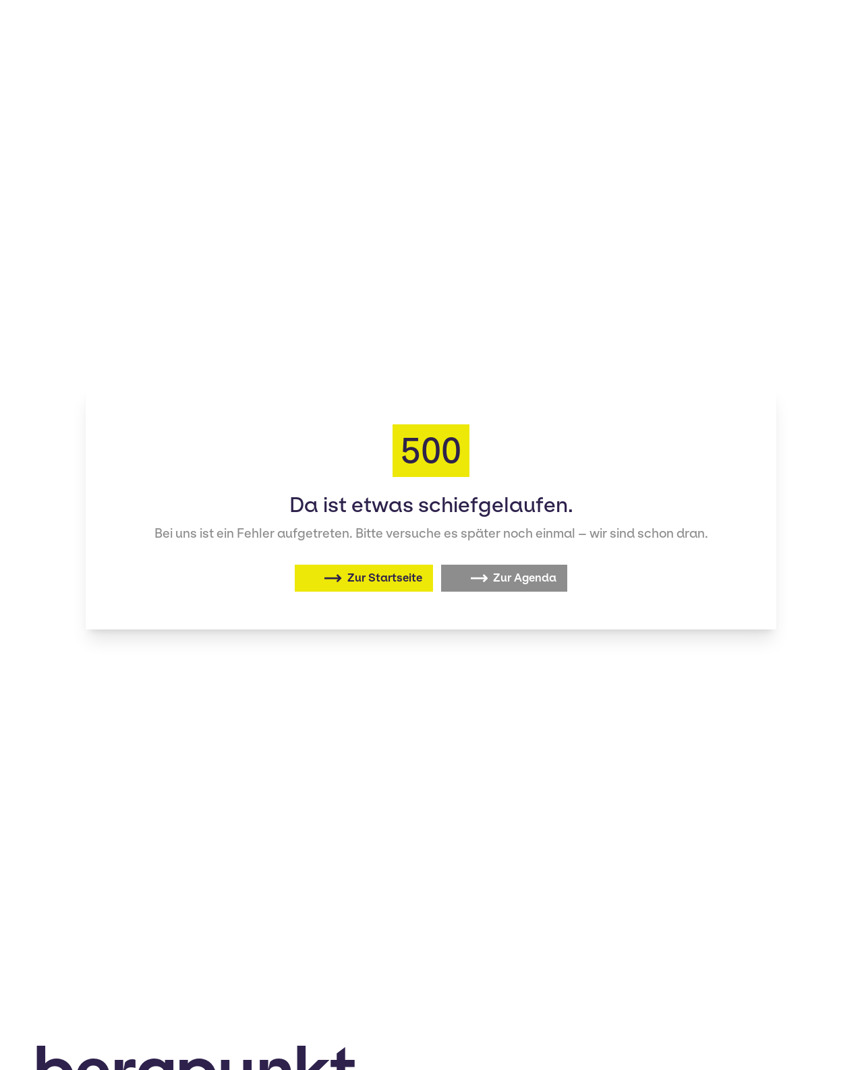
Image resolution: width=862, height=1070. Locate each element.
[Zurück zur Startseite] (364, 578)
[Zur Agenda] (504, 578)
